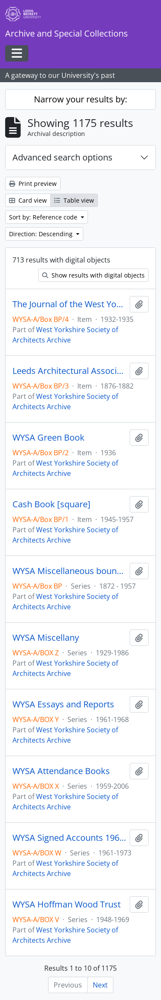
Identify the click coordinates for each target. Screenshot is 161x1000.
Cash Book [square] (51, 504)
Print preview (33, 183)
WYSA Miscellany (45, 638)
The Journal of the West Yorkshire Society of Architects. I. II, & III (69, 304)
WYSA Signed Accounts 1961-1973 (69, 838)
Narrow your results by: (80, 99)
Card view (28, 200)
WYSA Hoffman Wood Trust (66, 904)
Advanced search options (62, 157)
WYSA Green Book (48, 437)
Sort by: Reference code (44, 217)
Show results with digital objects (93, 275)
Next (100, 985)
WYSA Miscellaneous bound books (69, 571)
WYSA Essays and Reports (63, 704)
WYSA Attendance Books (61, 771)
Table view (74, 200)
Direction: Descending (41, 234)
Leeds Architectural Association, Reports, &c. (69, 371)
